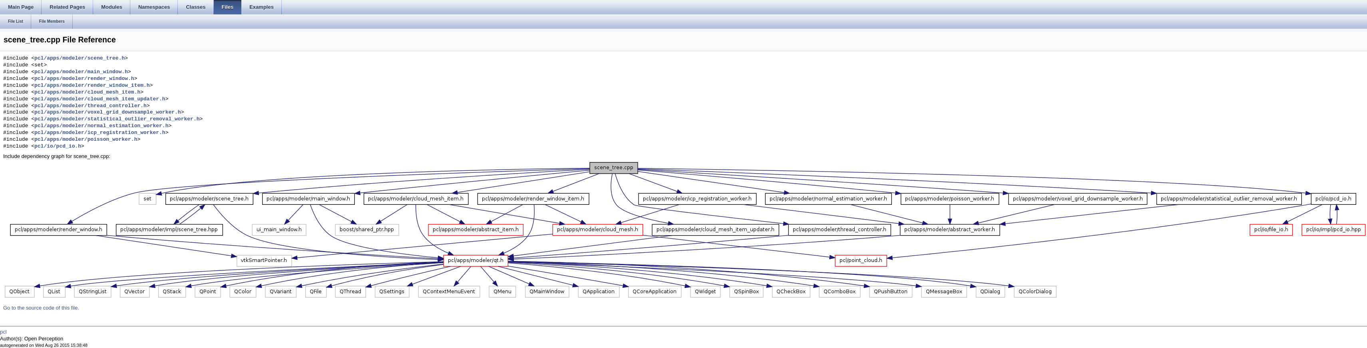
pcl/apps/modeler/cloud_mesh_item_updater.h (99, 99)
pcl (3, 332)
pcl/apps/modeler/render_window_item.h (92, 85)
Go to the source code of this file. (41, 308)
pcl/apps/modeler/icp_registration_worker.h (99, 132)
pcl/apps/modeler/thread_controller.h (90, 106)
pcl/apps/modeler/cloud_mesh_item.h (87, 92)
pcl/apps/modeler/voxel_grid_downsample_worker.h (107, 112)
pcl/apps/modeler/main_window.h (81, 72)
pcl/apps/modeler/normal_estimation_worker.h (101, 126)
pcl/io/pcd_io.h (57, 146)
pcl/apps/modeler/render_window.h (84, 78)
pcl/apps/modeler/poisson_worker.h (85, 139)
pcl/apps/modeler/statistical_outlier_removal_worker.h (116, 119)
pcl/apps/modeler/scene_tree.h (79, 58)
